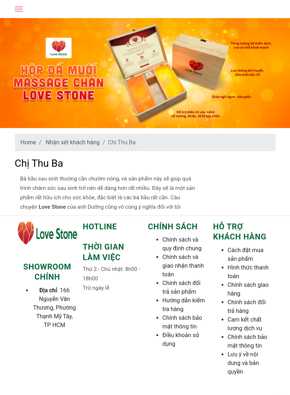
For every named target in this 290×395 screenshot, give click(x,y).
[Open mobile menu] (19, 9)
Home (28, 142)
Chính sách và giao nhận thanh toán (183, 266)
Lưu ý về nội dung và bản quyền (243, 363)
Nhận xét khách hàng (73, 142)
